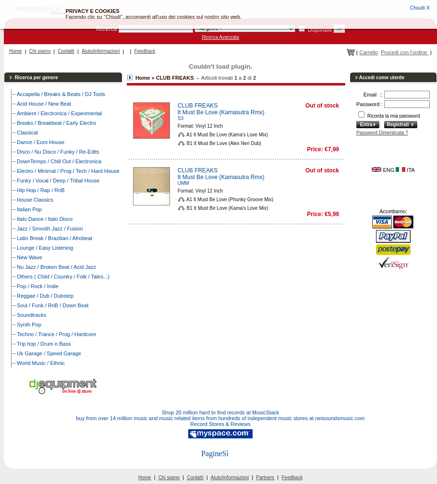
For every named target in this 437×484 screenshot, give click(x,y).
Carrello (368, 52)
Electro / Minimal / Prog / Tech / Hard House (68, 171)
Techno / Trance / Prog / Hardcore (56, 334)
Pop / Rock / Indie (38, 286)
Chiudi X (420, 8)
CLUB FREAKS (198, 105)
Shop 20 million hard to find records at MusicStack (220, 412)
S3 (180, 118)
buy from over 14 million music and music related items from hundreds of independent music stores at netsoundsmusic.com (220, 418)
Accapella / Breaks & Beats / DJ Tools (61, 94)
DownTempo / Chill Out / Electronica (59, 161)
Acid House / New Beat (44, 104)
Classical (27, 132)
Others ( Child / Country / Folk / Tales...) (63, 276)
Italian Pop (29, 209)
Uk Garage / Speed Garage (49, 353)
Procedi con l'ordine (404, 52)
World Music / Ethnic (41, 363)
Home (15, 51)
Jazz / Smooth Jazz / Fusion (50, 228)
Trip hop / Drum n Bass (44, 344)
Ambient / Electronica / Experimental (59, 113)
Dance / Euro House (40, 142)
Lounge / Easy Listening (45, 248)
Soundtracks (31, 315)
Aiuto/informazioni (101, 51)
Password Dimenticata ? (382, 132)
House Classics (35, 200)
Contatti (66, 51)
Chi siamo (39, 51)
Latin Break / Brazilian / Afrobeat (54, 238)
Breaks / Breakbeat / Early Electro (56, 123)
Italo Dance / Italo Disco (45, 219)
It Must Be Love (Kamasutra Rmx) (221, 112)
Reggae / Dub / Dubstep (45, 296)
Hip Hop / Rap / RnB (41, 190)
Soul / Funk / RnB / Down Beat (52, 305)
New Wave (29, 257)
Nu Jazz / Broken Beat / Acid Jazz (56, 267)
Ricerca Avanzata (220, 37)
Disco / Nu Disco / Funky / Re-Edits (58, 152)
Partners (265, 477)
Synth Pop (29, 324)
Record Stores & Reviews (220, 424)
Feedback (145, 51)
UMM (183, 183)
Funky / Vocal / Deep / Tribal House (58, 180)
